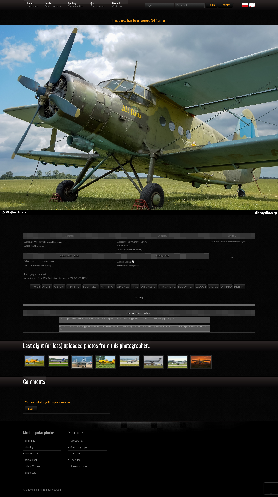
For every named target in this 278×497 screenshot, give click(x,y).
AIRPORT (59, 286)
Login (31, 408)
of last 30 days (32, 466)
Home (29, 3)
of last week (31, 460)
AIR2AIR (46, 286)
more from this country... (133, 250)
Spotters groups (78, 447)
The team (75, 453)
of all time (30, 441)
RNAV (135, 286)
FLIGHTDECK (90, 286)
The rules (75, 460)
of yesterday (31, 453)
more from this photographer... (128, 266)
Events (48, 3)
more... (41, 246)
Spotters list (76, 441)
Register (225, 5)
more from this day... (44, 266)
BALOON (201, 286)
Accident (35, 286)
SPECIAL (213, 286)
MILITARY (239, 286)
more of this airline (54, 242)
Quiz (92, 3)
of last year (30, 472)
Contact (116, 3)
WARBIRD (226, 286)
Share (138, 297)
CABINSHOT (74, 286)
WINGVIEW (123, 286)
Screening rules (78, 466)
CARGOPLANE (167, 286)
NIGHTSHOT (108, 286)
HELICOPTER (185, 286)
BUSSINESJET (149, 286)
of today (29, 447)
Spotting (72, 3)
